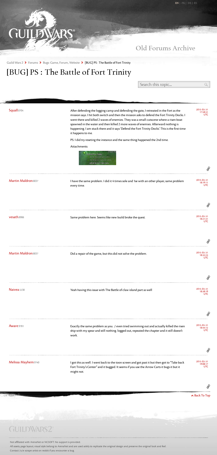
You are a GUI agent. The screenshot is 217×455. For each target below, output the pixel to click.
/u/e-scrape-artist (28, 450)
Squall (16, 110)
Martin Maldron (23, 181)
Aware (16, 326)
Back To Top (202, 395)
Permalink (208, 168)
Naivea (17, 290)
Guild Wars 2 (42, 30)
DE (189, 3)
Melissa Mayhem (24, 362)
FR (183, 3)
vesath (16, 217)
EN (177, 3)
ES (195, 3)
